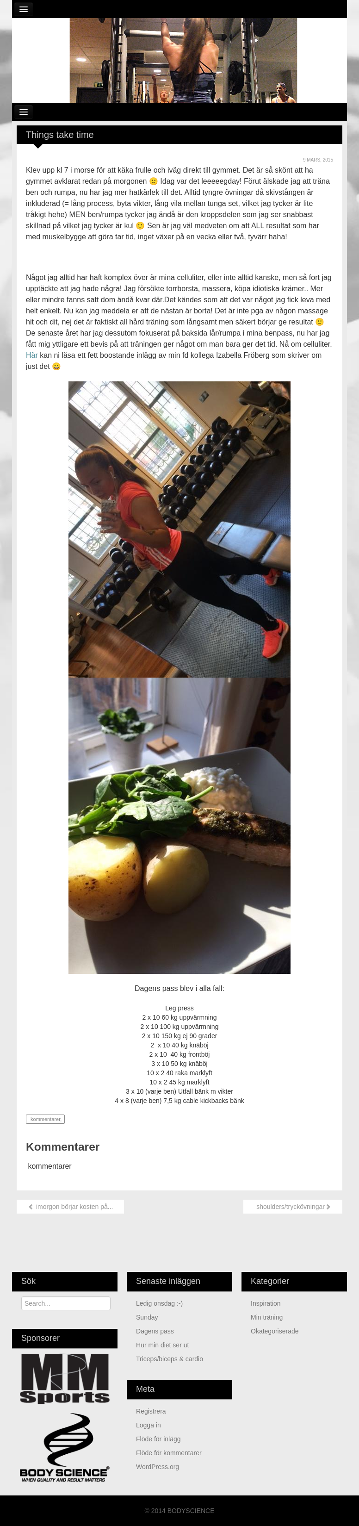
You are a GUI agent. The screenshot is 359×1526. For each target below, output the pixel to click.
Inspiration (266, 1303)
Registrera (151, 1411)
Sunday (147, 1317)
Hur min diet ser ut (162, 1345)
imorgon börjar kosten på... (70, 1206)
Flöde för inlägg (158, 1439)
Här (32, 355)
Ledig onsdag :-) (159, 1303)
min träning (267, 1317)
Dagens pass (155, 1331)
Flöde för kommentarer (169, 1453)
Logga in (148, 1425)
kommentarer (44, 1119)
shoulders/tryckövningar (292, 1206)
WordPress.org (157, 1466)
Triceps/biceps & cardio (169, 1359)
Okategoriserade (275, 1331)
